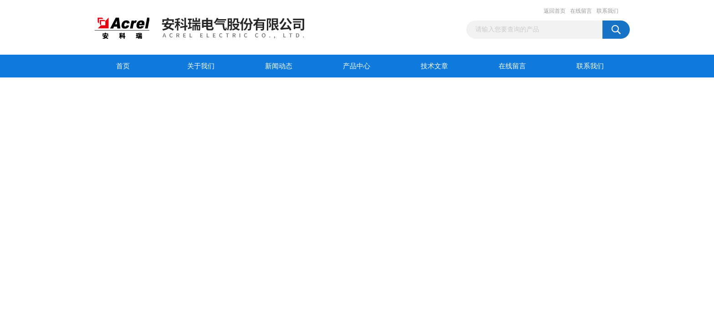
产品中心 (356, 66)
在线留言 (581, 11)
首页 (123, 66)
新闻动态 (278, 66)
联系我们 (607, 11)
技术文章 (434, 66)
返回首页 (555, 11)
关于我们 (200, 66)
